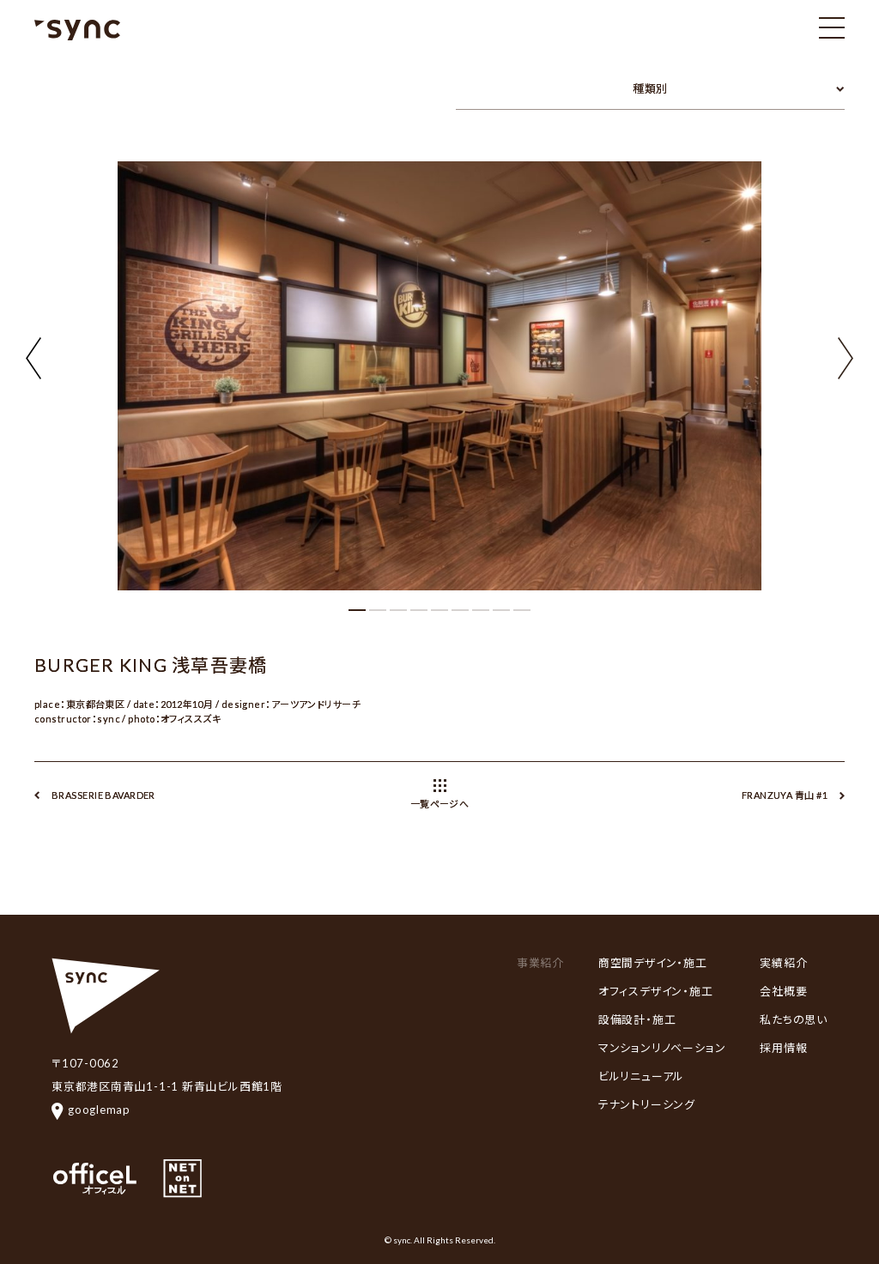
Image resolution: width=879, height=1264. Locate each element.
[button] (845, 356)
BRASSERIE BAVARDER (103, 795)
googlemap (91, 1109)
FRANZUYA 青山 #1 (784, 795)
